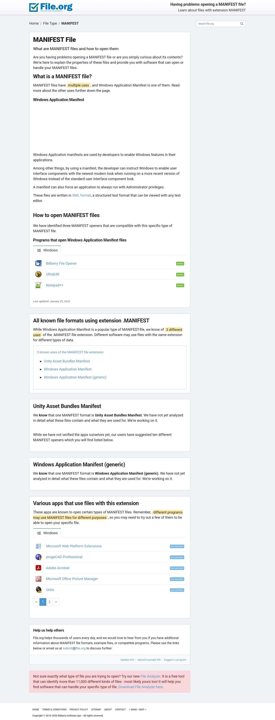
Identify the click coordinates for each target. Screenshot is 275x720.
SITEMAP (96, 709)
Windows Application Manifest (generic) (75, 377)
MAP (141, 709)
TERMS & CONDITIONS (54, 709)
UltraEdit (52, 274)
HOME (35, 709)
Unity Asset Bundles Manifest (67, 361)
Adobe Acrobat (57, 568)
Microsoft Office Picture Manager (72, 579)
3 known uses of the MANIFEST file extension (70, 352)
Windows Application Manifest (68, 369)
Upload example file (149, 659)
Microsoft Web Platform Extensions (74, 546)
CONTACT (120, 709)
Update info (127, 659)
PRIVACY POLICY (79, 709)
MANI (134, 709)
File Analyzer (150, 676)
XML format (81, 195)
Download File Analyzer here (140, 687)
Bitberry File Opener (61, 263)
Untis (50, 590)
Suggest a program (175, 659)
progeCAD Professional (64, 557)
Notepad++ (55, 285)
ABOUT (108, 709)
